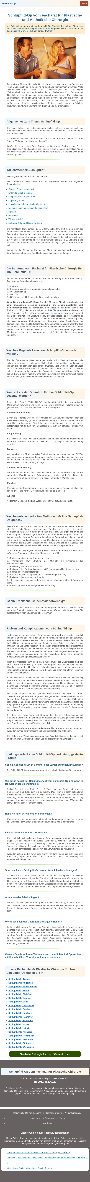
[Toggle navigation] (84, 3)
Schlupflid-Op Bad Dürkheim (22, 987)
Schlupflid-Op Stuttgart (20, 1043)
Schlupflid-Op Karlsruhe (20, 1020)
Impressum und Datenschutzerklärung (47, 1118)
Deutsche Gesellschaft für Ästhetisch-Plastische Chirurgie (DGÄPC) (38, 1152)
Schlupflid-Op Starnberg (20, 1039)
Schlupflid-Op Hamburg (20, 1013)
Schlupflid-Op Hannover (20, 1017)
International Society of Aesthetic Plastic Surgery (29, 1168)
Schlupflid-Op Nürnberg (20, 1032)
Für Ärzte (47, 1123)
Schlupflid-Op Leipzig (19, 1028)
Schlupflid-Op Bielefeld (20, 994)
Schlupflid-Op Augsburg (20, 983)
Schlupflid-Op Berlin (18, 990)
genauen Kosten (62, 313)
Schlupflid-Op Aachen (19, 979)
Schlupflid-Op (9, 3)
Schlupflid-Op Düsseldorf (21, 1005)
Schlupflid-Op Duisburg (20, 1009)
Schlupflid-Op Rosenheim (21, 1036)
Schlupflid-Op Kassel (19, 1024)
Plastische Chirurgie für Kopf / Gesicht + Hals (45, 1054)
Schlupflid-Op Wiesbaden (21, 1047)
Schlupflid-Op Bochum (19, 998)
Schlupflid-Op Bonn (18, 1002)
